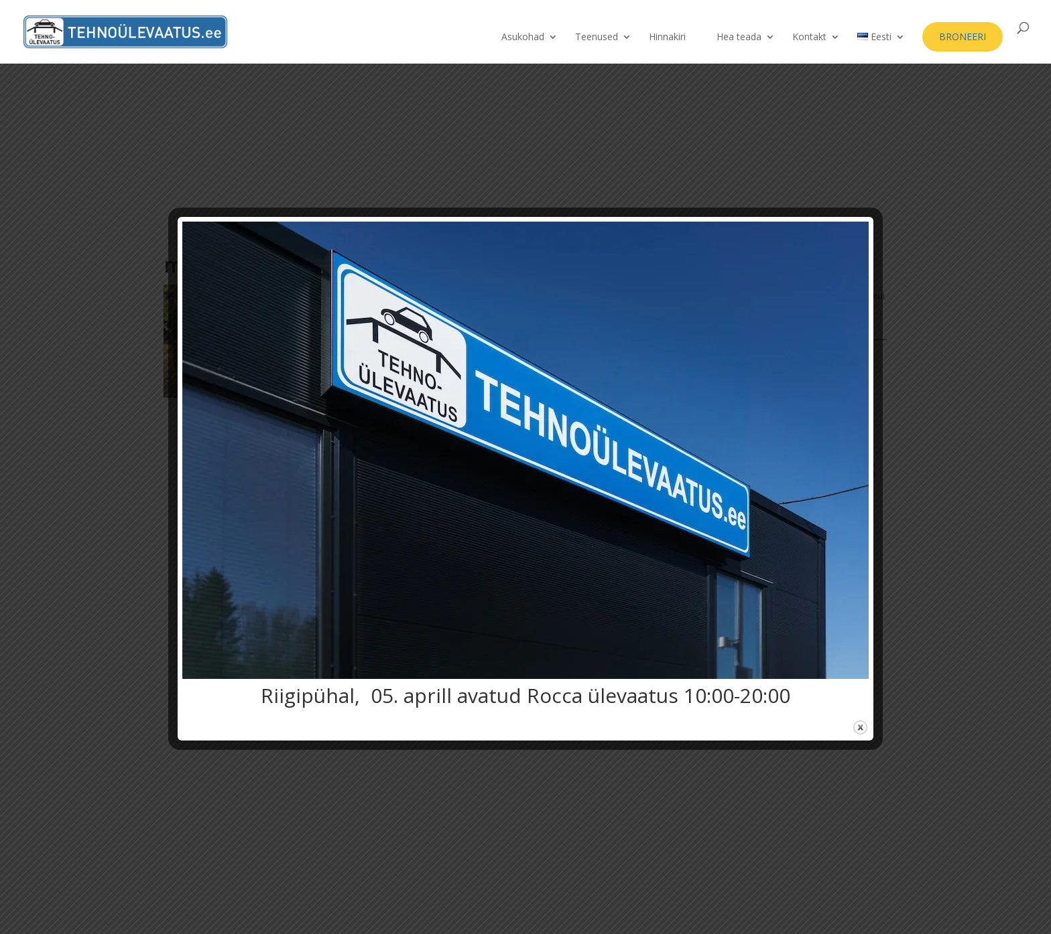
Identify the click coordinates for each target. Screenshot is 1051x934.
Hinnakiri (667, 37)
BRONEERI (962, 36)
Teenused (596, 37)
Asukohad (522, 37)
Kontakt (809, 37)
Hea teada (739, 37)
